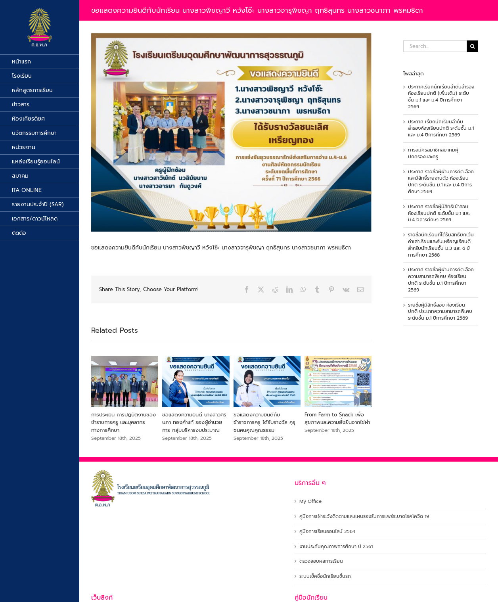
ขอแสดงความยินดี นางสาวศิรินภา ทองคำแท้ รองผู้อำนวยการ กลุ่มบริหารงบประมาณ (194, 422)
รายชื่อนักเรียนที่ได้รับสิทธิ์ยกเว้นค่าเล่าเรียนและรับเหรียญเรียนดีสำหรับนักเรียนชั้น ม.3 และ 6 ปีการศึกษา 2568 (441, 244)
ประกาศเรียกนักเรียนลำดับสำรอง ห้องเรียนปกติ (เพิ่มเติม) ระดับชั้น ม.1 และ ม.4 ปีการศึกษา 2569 (441, 96)
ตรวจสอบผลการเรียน (321, 561)
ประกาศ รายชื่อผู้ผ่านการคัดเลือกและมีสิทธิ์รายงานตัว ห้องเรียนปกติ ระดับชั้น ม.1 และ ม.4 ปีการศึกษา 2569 (441, 181)
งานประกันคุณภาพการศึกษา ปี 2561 (336, 546)
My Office (310, 501)
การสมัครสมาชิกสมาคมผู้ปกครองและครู (433, 153)
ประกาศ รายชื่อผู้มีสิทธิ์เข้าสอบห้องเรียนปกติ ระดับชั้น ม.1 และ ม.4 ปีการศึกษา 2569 (439, 213)
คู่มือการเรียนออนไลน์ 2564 (327, 531)
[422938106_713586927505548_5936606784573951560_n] (231, 132)
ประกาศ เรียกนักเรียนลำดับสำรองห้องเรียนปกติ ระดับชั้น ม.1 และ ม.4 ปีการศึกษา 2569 (441, 128)
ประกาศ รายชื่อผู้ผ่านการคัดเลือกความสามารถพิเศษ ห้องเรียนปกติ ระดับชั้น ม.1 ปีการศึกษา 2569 (441, 279)
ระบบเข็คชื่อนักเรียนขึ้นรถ (325, 576)
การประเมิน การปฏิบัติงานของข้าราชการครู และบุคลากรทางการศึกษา (123, 422)
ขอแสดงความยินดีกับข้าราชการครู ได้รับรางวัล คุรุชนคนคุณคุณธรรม (264, 422)
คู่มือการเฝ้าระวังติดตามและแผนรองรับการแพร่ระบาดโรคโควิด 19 (364, 516)
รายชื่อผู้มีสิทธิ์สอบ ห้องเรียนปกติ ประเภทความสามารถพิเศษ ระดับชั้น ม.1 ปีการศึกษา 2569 (440, 311)
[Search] (472, 46)
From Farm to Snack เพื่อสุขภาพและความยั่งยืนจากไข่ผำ (337, 418)
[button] (97, 399)
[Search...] (435, 46)
